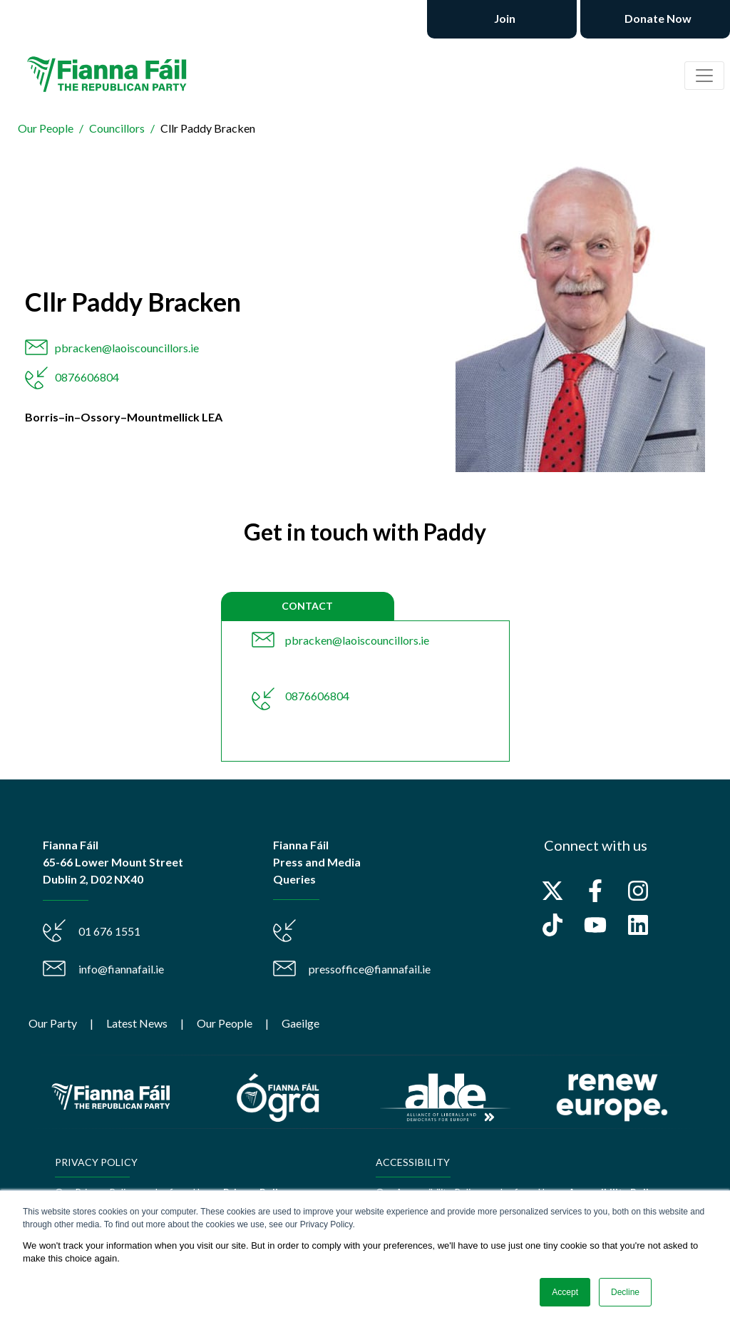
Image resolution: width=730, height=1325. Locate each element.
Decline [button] (625, 1292)
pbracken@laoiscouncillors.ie (127, 347)
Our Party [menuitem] (53, 1023)
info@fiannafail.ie (121, 969)
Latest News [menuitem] (137, 1023)
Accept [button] (565, 1292)
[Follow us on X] (552, 891)
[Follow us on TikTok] (552, 925)
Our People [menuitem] (224, 1023)
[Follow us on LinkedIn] (638, 925)
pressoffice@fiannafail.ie (370, 969)
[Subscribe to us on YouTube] (595, 925)
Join (503, 18)
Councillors (117, 128)
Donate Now (657, 18)
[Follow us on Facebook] (595, 891)
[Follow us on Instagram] (638, 891)
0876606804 (87, 377)
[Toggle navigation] (704, 75)
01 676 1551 (109, 931)
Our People (45, 128)
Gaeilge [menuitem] (300, 1023)
